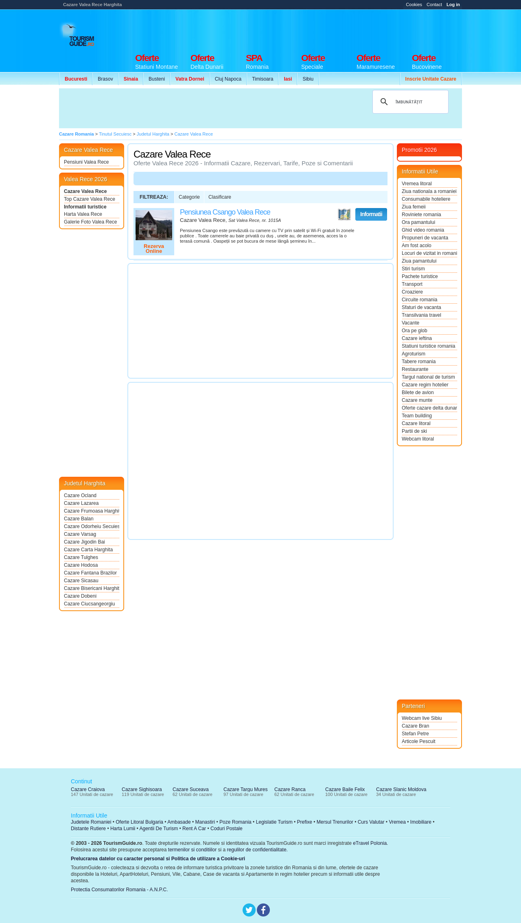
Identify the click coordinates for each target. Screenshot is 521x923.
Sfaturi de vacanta (421, 307)
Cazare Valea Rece (85, 191)
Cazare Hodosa (81, 565)
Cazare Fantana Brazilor (90, 573)
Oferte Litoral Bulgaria (139, 822)
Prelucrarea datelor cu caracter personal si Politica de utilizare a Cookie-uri (158, 859)
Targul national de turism (428, 377)
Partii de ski (414, 431)
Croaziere (412, 292)
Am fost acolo (416, 245)
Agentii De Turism (159, 828)
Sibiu (307, 79)
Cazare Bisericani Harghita (91, 588)
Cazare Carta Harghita (88, 549)
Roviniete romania (421, 214)
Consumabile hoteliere (426, 199)
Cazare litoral (416, 423)
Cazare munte (417, 400)
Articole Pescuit (419, 741)
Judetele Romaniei (91, 822)
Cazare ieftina (417, 338)
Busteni (157, 79)
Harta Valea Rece (83, 214)
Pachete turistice (420, 276)
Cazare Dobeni (80, 596)
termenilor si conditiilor (192, 850)
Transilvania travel (421, 315)
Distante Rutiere (88, 828)
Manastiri (205, 822)
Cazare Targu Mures (245, 789)
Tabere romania (419, 361)
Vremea (397, 822)
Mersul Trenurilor (335, 822)
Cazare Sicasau (81, 580)
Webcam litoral (418, 439)
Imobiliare (420, 822)
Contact (434, 4)
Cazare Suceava (191, 789)
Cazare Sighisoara (142, 789)
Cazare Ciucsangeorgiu (89, 604)
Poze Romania (235, 822)
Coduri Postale (226, 828)
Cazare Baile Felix (345, 789)
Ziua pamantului (419, 261)
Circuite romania (419, 300)
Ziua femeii (414, 207)
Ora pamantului (418, 222)
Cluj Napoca (228, 79)
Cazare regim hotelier (425, 385)
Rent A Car (194, 828)
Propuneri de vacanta (425, 238)
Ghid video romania (423, 230)
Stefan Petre (415, 734)
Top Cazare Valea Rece (89, 199)
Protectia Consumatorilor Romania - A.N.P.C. (119, 889)
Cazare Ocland (80, 495)
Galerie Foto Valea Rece (90, 222)
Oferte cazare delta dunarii (429, 408)
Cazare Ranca (290, 789)
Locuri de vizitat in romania (429, 253)
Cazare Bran (415, 726)
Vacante (410, 323)
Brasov (105, 79)
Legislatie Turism (274, 822)
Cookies (414, 4)
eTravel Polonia (370, 843)
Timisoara (262, 79)
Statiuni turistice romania (428, 346)
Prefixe (304, 822)
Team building (417, 416)
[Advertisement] (314, 29)
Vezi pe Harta (344, 214)
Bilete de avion (418, 392)
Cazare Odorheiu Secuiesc (91, 526)
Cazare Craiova (88, 789)
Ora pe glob (414, 330)
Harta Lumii (122, 828)
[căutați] (409, 102)
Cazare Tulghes (81, 557)
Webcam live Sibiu (422, 718)
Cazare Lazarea (81, 503)
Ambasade (178, 822)
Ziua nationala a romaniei (429, 191)
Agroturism (413, 354)
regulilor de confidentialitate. (257, 850)
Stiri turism (413, 269)
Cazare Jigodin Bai (84, 542)
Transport (412, 284)
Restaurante (415, 369)
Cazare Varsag (80, 534)
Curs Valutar (371, 822)
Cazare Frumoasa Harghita (91, 511)
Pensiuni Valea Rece (86, 162)
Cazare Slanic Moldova (401, 789)
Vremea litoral (417, 183)
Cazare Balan (79, 519)
